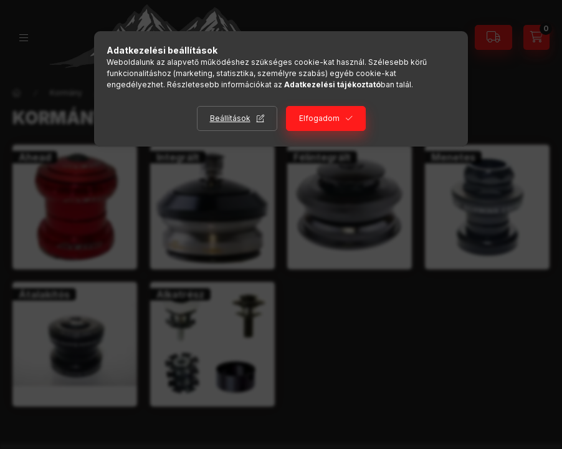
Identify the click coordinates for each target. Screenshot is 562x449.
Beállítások (230, 118)
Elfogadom (319, 118)
